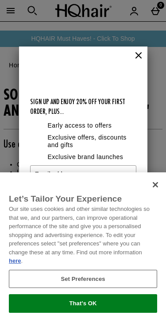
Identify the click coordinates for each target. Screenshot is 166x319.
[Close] (138, 56)
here (15, 260)
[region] (83, 245)
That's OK (83, 303)
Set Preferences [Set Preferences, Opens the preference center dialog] (83, 279)
